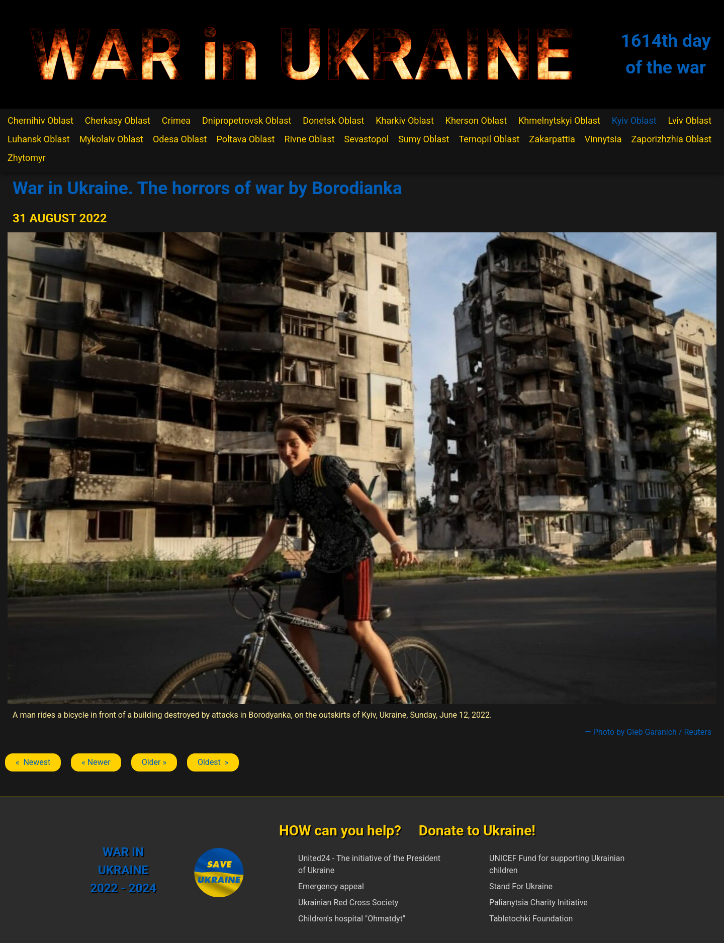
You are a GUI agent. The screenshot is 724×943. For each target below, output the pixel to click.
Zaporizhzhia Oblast (671, 139)
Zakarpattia (552, 139)
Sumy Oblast (423, 139)
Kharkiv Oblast (405, 120)
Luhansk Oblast (39, 139)
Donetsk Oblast (333, 120)
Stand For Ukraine (521, 886)
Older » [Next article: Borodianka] (154, 762)
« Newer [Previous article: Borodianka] (95, 762)
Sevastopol (366, 139)
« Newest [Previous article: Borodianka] (33, 762)
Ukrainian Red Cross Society (348, 902)
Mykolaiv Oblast (111, 139)
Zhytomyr (27, 157)
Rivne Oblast (310, 139)
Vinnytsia (603, 139)
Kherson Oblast (476, 120)
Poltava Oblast (245, 139)
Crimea (176, 120)
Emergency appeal (331, 886)
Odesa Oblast (180, 139)
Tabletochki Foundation (531, 918)
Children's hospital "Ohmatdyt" (351, 918)
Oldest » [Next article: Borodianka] (213, 762)
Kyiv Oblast (634, 120)
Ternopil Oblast (489, 139)
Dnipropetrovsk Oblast (246, 120)
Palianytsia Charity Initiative (538, 902)
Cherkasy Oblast (117, 120)
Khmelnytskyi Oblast (559, 120)
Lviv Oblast (689, 120)
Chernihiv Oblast (40, 120)
